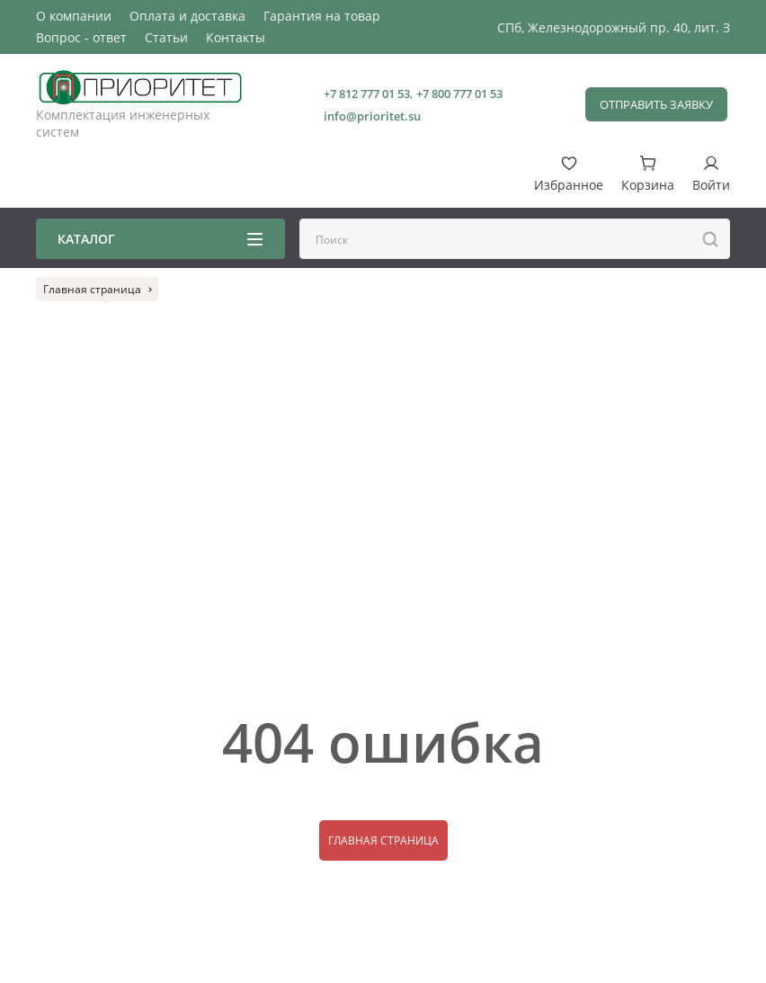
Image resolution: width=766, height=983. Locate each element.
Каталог (160, 238)
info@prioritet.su (372, 116)
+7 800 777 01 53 (459, 93)
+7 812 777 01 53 (367, 93)
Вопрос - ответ (81, 37)
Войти (711, 174)
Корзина (647, 174)
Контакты (235, 37)
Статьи (166, 37)
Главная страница (383, 840)
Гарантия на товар (321, 15)
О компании (73, 15)
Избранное (568, 174)
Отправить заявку (656, 104)
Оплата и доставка (187, 15)
